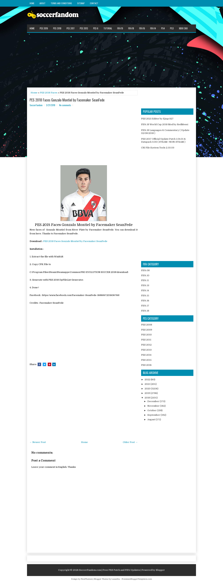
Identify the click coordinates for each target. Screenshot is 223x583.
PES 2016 (146, 365)
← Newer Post (38, 442)
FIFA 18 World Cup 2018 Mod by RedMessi (164, 124)
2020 (148, 388)
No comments (65, 105)
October (152, 410)
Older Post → (130, 442)
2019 (148, 393)
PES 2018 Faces (48, 92)
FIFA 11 (145, 280)
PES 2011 (146, 339)
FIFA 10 (145, 275)
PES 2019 (44, 28)
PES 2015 (146, 360)
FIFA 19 (120, 28)
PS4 (163, 28)
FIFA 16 (142, 28)
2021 (148, 384)
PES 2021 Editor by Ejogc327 (157, 118)
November (153, 406)
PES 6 (95, 28)
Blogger (160, 570)
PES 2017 (71, 28)
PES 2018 (57, 28)
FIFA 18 (131, 28)
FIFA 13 (145, 285)
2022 (148, 379)
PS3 (172, 28)
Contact (94, 3)
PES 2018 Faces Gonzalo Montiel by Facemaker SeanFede (67, 100)
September (154, 415)
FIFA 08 (145, 270)
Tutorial (107, 28)
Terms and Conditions (61, 3)
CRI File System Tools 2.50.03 (157, 147)
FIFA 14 (153, 28)
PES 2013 (84, 28)
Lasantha (116, 579)
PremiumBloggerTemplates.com (137, 579)
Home (32, 3)
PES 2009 (146, 329)
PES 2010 (146, 334)
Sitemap (81, 3)
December (153, 401)
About (42, 3)
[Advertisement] (111, 59)
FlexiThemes (86, 579)
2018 (148, 397)
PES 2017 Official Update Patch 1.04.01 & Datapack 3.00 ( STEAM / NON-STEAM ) (163, 140)
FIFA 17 (145, 305)
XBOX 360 (183, 28)
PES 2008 (146, 324)
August (151, 419)
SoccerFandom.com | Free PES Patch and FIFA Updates (109, 570)
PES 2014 (146, 355)
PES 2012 (146, 344)
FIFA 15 (145, 295)
